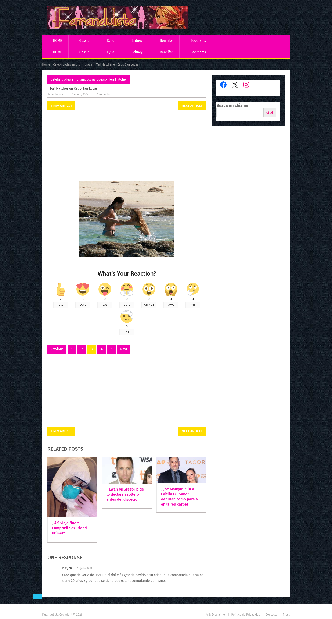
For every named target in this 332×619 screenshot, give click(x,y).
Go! (269, 112)
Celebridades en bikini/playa (73, 79)
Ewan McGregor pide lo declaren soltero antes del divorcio (125, 494)
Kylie (110, 41)
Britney (136, 41)
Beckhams (198, 41)
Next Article (192, 106)
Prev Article (61, 106)
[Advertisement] (126, 146)
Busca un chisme (232, 105)
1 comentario (105, 94)
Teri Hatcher (117, 79)
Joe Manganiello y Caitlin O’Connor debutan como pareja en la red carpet (179, 497)
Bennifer (166, 41)
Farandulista (55, 94)
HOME (57, 41)
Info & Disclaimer (214, 614)
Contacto (271, 614)
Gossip (84, 41)
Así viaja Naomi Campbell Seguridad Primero (69, 528)
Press (286, 614)
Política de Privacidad (245, 614)
